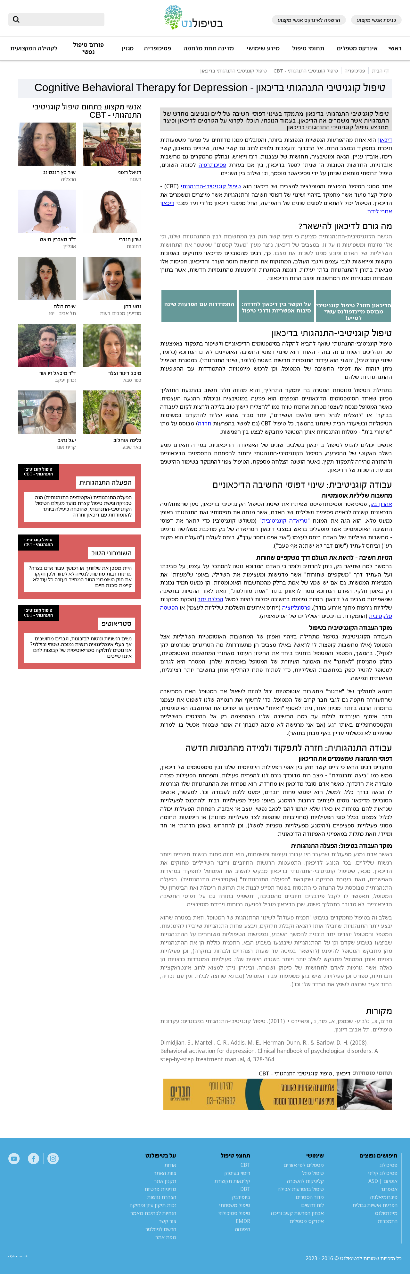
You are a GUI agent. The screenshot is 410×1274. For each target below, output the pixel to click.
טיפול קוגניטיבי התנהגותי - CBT (295, 1073)
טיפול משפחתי (234, 1205)
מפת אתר (165, 1237)
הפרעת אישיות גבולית (375, 1205)
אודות (170, 1165)
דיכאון (385, 139)
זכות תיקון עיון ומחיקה (153, 1205)
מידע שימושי (263, 48)
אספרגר (389, 1189)
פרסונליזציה (296, 607)
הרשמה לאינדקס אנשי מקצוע (309, 20)
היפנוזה (242, 1229)
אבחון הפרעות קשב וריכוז (297, 1213)
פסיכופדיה (157, 48)
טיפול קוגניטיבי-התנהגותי (211, 186)
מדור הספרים (310, 1197)
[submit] (16, 19)
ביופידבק (241, 1197)
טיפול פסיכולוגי (234, 1213)
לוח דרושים (312, 1205)
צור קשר (167, 1221)
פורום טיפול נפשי (88, 48)
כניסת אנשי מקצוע (376, 20)
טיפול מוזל (313, 1173)
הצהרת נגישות (161, 1197)
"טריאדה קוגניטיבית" (284, 520)
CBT (245, 1165)
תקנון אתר (165, 1181)
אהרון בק (381, 504)
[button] (356, 51)
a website (29, 1258)
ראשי (395, 48)
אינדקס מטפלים (357, 48)
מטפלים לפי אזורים (303, 1165)
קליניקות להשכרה (305, 1181)
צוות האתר (165, 1173)
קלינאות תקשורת (232, 1181)
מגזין (128, 48)
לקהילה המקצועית (33, 48)
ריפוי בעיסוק (237, 1173)
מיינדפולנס (386, 1213)
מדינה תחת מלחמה (209, 48)
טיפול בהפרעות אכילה (301, 1189)
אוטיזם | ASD (383, 1181)
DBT (245, 1189)
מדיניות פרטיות (160, 1189)
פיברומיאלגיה (384, 1197)
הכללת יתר (210, 599)
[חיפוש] (60, 19)
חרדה (204, 423)
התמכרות (388, 1221)
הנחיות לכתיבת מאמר (153, 1213)
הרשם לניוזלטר (160, 1229)
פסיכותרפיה (212, 164)
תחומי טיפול (308, 48)
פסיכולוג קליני (383, 1173)
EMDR (243, 1221)
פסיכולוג (389, 1165)
